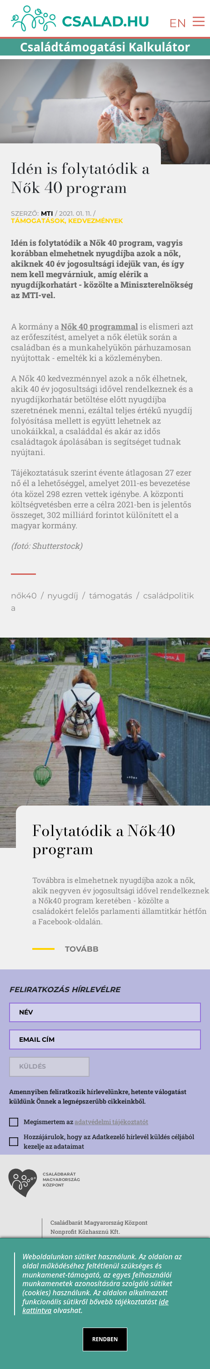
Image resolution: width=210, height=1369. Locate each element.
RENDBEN (105, 1339)
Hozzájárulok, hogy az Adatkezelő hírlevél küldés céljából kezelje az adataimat (109, 1141)
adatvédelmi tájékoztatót (111, 1121)
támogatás (110, 595)
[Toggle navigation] (196, 20)
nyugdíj (62, 595)
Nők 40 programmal (99, 326)
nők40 (24, 595)
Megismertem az (86, 1121)
